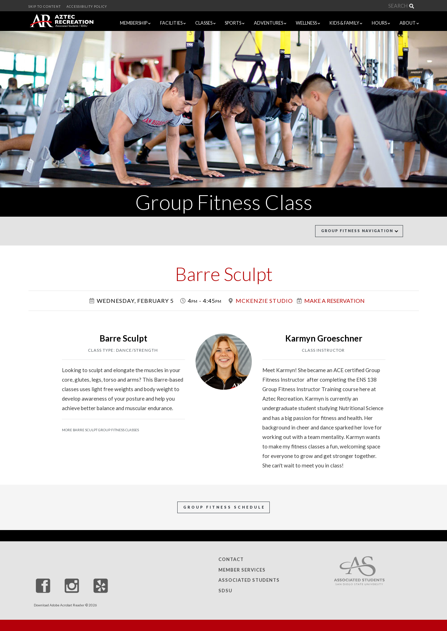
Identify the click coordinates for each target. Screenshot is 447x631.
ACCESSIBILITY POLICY (86, 6)
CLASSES (205, 23)
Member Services (242, 570)
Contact (231, 559)
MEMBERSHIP (135, 23)
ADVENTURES (270, 23)
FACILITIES (173, 23)
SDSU (225, 590)
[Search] (358, 6)
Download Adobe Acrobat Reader (59, 605)
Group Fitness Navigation (359, 231)
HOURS (381, 23)
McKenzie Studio (264, 300)
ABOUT (411, 22)
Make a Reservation (334, 300)
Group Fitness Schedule (224, 507)
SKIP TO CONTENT (44, 6)
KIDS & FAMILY (346, 23)
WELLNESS (308, 23)
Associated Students (249, 580)
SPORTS (234, 23)
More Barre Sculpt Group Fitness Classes (100, 430)
